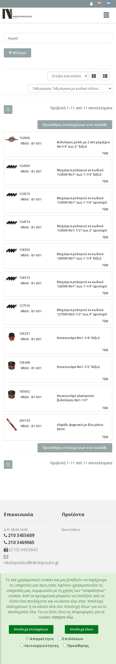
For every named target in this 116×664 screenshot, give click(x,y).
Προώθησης (76, 645)
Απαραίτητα (40, 638)
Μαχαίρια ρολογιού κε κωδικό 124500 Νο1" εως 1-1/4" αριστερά (82, 200)
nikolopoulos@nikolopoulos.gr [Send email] (29, 559)
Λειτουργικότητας (39, 645)
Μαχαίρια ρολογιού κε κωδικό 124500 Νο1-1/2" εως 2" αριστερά (82, 228)
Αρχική (13, 38)
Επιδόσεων (70, 638)
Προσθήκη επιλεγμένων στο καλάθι (75, 124)
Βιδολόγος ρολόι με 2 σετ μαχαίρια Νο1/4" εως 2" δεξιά (83, 144)
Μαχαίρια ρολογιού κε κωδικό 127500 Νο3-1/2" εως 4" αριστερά (82, 312)
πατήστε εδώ (62, 617)
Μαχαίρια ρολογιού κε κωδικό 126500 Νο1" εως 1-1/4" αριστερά (82, 284)
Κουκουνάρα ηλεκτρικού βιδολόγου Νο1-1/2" (75, 398)
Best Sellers (71, 529)
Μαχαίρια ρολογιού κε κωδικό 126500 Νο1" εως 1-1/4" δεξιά (80, 256)
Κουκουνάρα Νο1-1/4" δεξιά (78, 338)
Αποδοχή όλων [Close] (81, 629)
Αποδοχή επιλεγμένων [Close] (31, 629)
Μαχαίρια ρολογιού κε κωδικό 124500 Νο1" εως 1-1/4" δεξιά (80, 172)
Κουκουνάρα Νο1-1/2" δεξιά (78, 367)
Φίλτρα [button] (17, 52)
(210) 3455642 (21, 549)
